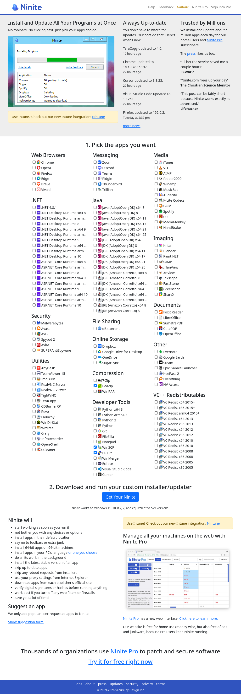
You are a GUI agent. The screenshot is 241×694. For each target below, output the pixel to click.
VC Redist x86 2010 (174, 445)
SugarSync (106, 362)
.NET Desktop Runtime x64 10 (60, 245)
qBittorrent (107, 328)
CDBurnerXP (47, 406)
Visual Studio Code (112, 469)
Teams (103, 173)
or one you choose (82, 552)
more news (131, 126)
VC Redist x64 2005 (174, 462)
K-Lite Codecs (169, 200)
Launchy (43, 417)
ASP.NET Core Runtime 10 (57, 305)
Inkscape (166, 278)
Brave (41, 184)
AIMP (163, 173)
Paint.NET (167, 256)
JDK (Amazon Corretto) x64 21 (121, 294)
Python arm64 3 (110, 415)
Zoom (102, 162)
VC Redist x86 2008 (174, 456)
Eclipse (103, 463)
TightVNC (44, 395)
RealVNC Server (49, 384)
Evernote (166, 352)
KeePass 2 (167, 373)
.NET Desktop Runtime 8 (56, 223)
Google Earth (169, 357)
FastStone (167, 283)
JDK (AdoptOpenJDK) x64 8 (118, 240)
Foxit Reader (169, 312)
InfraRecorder (48, 438)
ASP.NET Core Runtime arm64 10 (60, 299)
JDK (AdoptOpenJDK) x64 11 (119, 251)
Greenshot (167, 289)
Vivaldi (42, 189)
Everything (167, 379)
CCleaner (44, 449)
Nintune (98, 116)
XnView (165, 272)
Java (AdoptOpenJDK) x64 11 (120, 218)
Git (100, 431)
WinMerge (106, 458)
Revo (41, 411)
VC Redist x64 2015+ (175, 402)
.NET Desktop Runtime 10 (57, 256)
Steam (164, 362)
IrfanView (166, 267)
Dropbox (105, 346)
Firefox (42, 173)
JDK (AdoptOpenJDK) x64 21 (119, 261)
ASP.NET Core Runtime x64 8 (59, 261)
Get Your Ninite (120, 497)
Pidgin (103, 178)
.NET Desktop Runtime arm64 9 (60, 234)
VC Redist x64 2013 (174, 418)
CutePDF (166, 328)
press (191, 53)
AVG (40, 334)
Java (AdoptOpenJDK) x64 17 (120, 223)
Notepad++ (107, 442)
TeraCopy (44, 400)
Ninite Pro (200, 7)
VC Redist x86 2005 (174, 467)
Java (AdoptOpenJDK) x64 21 (120, 229)
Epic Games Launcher (176, 368)
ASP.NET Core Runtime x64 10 (60, 294)
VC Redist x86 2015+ (175, 407)
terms (161, 684)
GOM (163, 206)
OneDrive (105, 357)
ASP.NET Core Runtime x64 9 (59, 278)
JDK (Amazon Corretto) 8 (117, 278)
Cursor (103, 474)
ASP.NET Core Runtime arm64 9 (60, 283)
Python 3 (105, 420)
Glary (41, 433)
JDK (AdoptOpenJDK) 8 (115, 245)
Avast (41, 328)
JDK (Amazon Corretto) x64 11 (121, 283)
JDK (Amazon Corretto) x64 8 (120, 272)
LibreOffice (167, 317)
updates (116, 684)
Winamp (165, 184)
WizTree (43, 428)
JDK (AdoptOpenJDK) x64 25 (119, 267)
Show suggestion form (26, 622)
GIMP (163, 261)
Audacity (166, 195)
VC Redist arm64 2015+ (177, 413)
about (90, 684)
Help (151, 7)
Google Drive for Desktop (118, 352)
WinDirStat (45, 422)
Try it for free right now (120, 661)
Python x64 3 (108, 409)
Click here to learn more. (198, 618)
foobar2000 (168, 178)
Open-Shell (45, 444)
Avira (41, 345)
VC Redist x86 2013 (174, 424)
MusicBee (167, 189)
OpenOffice (168, 334)
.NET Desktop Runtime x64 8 (59, 212)
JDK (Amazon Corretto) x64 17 (121, 289)
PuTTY (103, 453)
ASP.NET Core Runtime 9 (56, 289)
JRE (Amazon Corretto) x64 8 (120, 305)
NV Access (167, 384)
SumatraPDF (169, 323)
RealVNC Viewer (49, 389)
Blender (165, 251)
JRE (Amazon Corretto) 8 (117, 310)
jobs (79, 684)
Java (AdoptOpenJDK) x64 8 (119, 207)
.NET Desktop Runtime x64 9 (59, 229)
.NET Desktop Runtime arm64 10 (60, 251)
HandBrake (168, 227)
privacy (147, 684)
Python (103, 425)
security (132, 684)
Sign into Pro (221, 7)
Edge (41, 178)
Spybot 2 (44, 339)
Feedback (166, 7)
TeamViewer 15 (49, 373)
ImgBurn (44, 379)
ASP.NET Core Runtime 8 (56, 272)
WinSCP (104, 447)
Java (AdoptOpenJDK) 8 (116, 212)
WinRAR (104, 391)
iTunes (164, 162)
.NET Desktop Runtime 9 (56, 240)
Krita (163, 245)
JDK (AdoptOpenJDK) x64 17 (119, 256)
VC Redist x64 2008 (174, 451)
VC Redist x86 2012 (174, 435)
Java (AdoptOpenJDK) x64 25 (120, 234)
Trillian (103, 189)
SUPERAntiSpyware (52, 350)
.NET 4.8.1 (45, 207)
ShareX (164, 294)
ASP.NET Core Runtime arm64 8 (60, 267)
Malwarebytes (48, 323)
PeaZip (103, 386)
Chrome (43, 162)
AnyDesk (44, 368)
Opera (42, 168)
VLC (162, 168)
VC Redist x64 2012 (174, 429)
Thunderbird (108, 184)
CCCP (163, 217)
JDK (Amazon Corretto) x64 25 (121, 299)
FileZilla (104, 436)
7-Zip (102, 380)
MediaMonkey (170, 222)
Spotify (164, 211)
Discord (104, 168)
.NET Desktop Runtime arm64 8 (60, 218)
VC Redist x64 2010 (174, 440)
